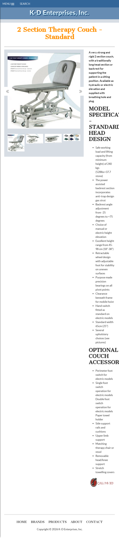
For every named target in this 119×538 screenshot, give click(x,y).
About (76, 522)
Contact (94, 522)
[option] (44, 91)
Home (22, 522)
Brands (38, 522)
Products (58, 522)
